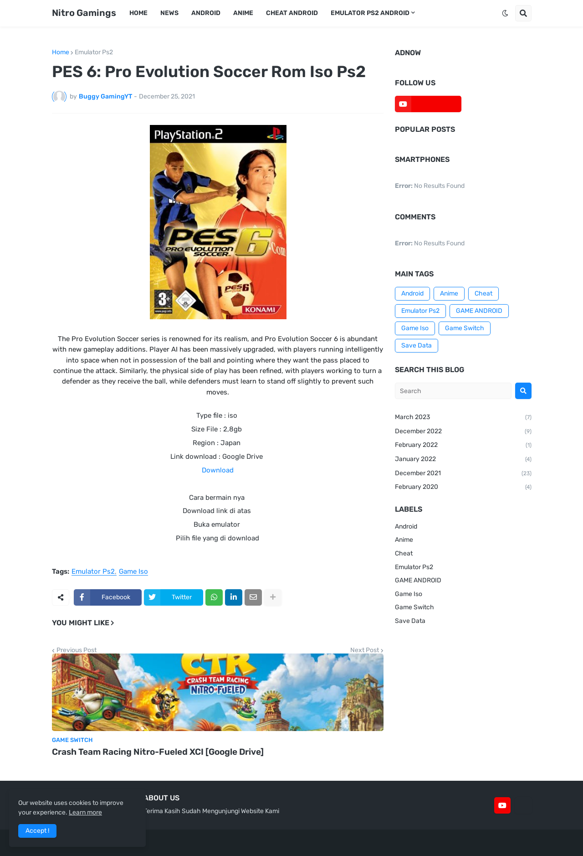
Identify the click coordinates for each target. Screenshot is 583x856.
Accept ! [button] (37, 831)
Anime (449, 293)
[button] (505, 13)
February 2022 (463, 445)
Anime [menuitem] (243, 13)
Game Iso (133, 572)
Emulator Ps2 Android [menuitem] (370, 13)
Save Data (416, 345)
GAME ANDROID (479, 311)
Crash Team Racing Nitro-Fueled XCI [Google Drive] (158, 752)
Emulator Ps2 (94, 52)
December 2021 (463, 473)
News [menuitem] (169, 13)
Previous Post (76, 650)
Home (60, 52)
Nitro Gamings (84, 12)
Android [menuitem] (205, 13)
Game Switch (464, 328)
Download (218, 470)
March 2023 (463, 417)
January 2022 (463, 459)
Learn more (85, 812)
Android (412, 293)
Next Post (364, 650)
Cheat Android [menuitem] (292, 13)
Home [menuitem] (138, 13)
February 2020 (463, 487)
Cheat (483, 293)
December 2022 (463, 431)
